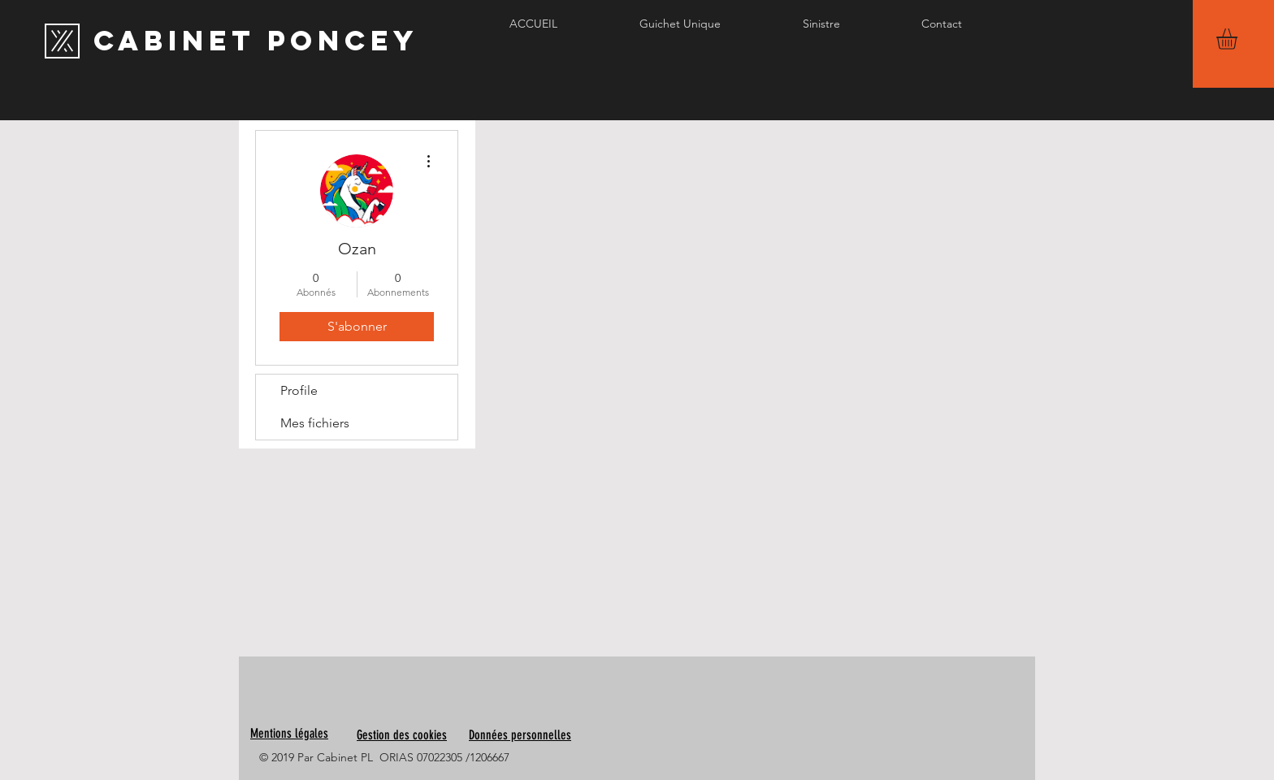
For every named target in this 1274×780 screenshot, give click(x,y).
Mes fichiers (314, 423)
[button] (1239, 39)
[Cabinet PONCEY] (255, 41)
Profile (299, 390)
